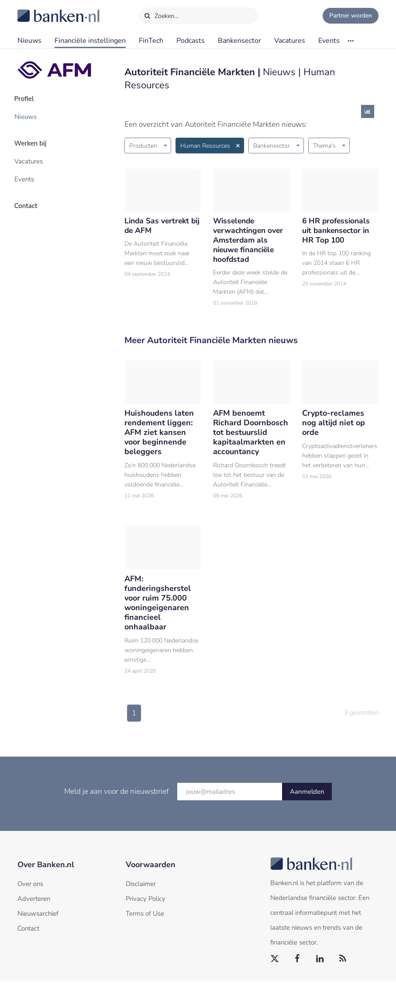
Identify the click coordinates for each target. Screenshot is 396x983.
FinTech (151, 40)
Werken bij (34, 140)
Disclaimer (141, 885)
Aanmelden (307, 793)
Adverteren (33, 900)
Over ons (30, 885)
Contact (29, 199)
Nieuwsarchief (38, 915)
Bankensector (239, 40)
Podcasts (190, 40)
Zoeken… (161, 14)
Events (329, 40)
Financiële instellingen (90, 40)
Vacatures (289, 40)
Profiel (27, 98)
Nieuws (29, 40)
